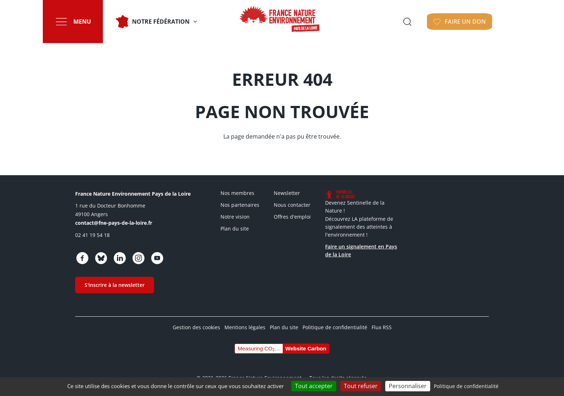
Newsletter (287, 193)
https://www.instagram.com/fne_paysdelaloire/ (138, 258)
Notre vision (235, 216)
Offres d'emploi (292, 216)
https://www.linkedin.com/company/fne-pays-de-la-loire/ (120, 258)
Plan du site (234, 228)
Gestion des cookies (196, 327)
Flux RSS (382, 327)
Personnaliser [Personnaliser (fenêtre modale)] (408, 386)
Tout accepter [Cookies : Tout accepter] (314, 386)
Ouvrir (431, 21)
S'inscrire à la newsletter (115, 284)
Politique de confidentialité (335, 327)
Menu (84, 21)
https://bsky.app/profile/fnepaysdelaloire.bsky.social (101, 258)
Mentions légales (244, 327)
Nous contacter (292, 204)
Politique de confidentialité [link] (466, 386)
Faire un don (486, 21)
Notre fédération (162, 21)
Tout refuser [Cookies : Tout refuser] (361, 386)
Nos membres (237, 193)
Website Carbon (305, 348)
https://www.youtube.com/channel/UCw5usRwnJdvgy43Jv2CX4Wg (157, 258)
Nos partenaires (239, 204)
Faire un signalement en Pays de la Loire (361, 250)
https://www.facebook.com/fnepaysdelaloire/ (82, 258)
